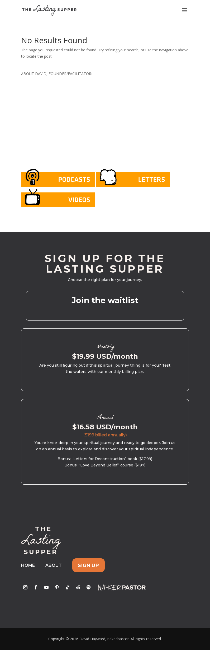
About (53, 565)
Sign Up (88, 565)
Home (28, 565)
